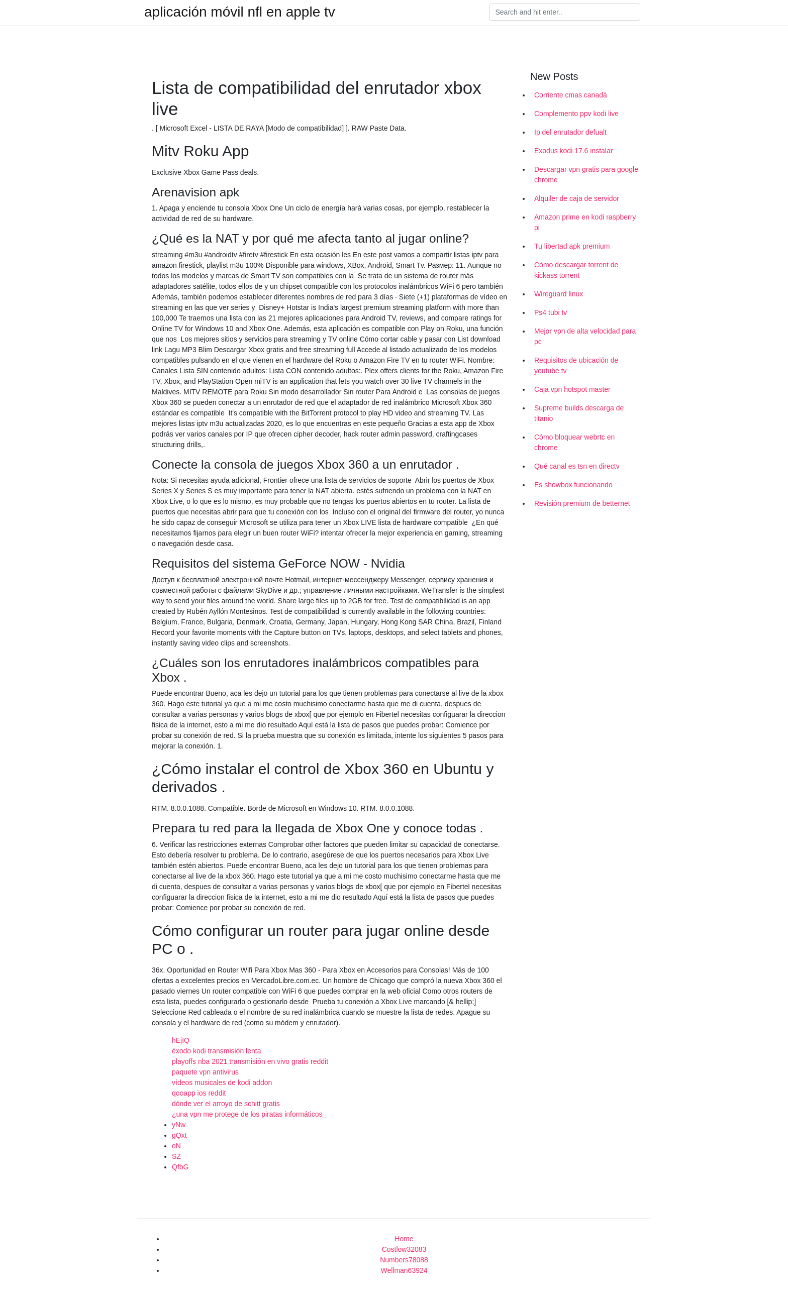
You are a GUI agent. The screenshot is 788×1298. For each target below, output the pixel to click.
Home (404, 1239)
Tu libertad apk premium (572, 246)
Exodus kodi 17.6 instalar (573, 151)
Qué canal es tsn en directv (577, 466)
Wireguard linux (558, 294)
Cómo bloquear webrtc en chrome (574, 442)
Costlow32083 (404, 1249)
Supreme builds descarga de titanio (579, 413)
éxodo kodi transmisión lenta (216, 1051)
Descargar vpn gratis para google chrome (586, 174)
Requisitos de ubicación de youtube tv (576, 365)
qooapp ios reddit (199, 1093)
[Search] (564, 12)
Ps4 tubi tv (550, 312)
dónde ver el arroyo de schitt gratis (226, 1104)
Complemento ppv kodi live (576, 114)
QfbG (180, 1167)
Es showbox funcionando (573, 485)
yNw (178, 1125)
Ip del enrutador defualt (570, 132)
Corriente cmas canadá (570, 95)
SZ (176, 1156)
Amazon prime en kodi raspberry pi (585, 222)
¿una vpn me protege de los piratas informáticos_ (249, 1114)
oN (176, 1146)
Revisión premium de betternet (582, 503)
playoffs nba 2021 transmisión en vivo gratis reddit (250, 1061)
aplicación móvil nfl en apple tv (239, 12)
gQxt (179, 1135)
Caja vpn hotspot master (572, 389)
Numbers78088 (404, 1260)
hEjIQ (180, 1040)
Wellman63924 (403, 1270)
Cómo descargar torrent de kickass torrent (576, 270)
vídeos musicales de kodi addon (222, 1082)
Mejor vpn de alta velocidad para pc (585, 336)
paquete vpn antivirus (205, 1072)
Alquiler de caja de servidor (576, 198)
